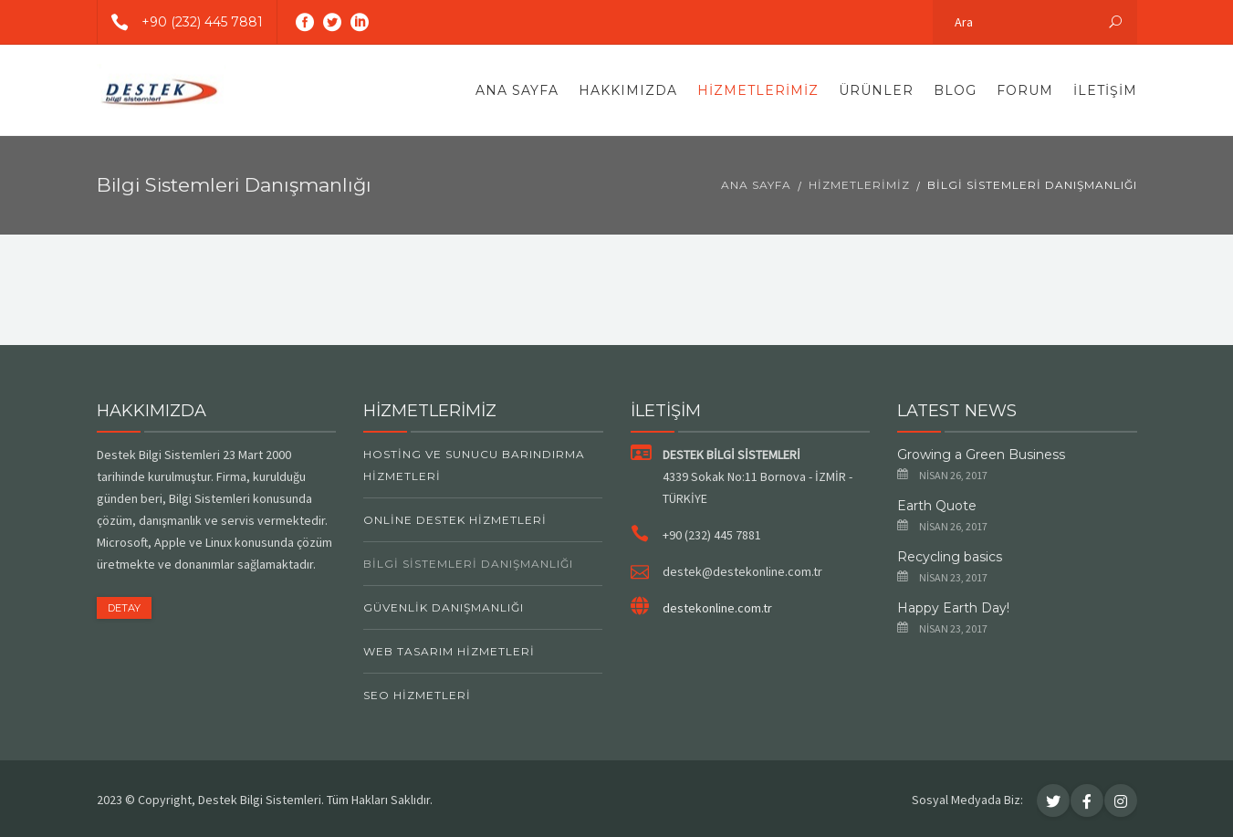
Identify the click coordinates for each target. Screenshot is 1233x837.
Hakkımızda (628, 90)
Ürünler (876, 90)
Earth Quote (937, 505)
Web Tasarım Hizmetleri (449, 651)
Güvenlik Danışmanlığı (443, 607)
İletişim (1105, 90)
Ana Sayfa (517, 90)
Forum (1025, 90)
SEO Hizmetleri (417, 695)
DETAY (124, 608)
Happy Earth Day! (953, 608)
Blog (955, 90)
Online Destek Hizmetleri (455, 520)
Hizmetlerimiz (758, 90)
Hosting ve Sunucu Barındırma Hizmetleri (474, 465)
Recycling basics (949, 557)
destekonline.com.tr (717, 608)
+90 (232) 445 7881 (180, 22)
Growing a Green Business (981, 454)
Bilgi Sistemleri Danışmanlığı (468, 563)
